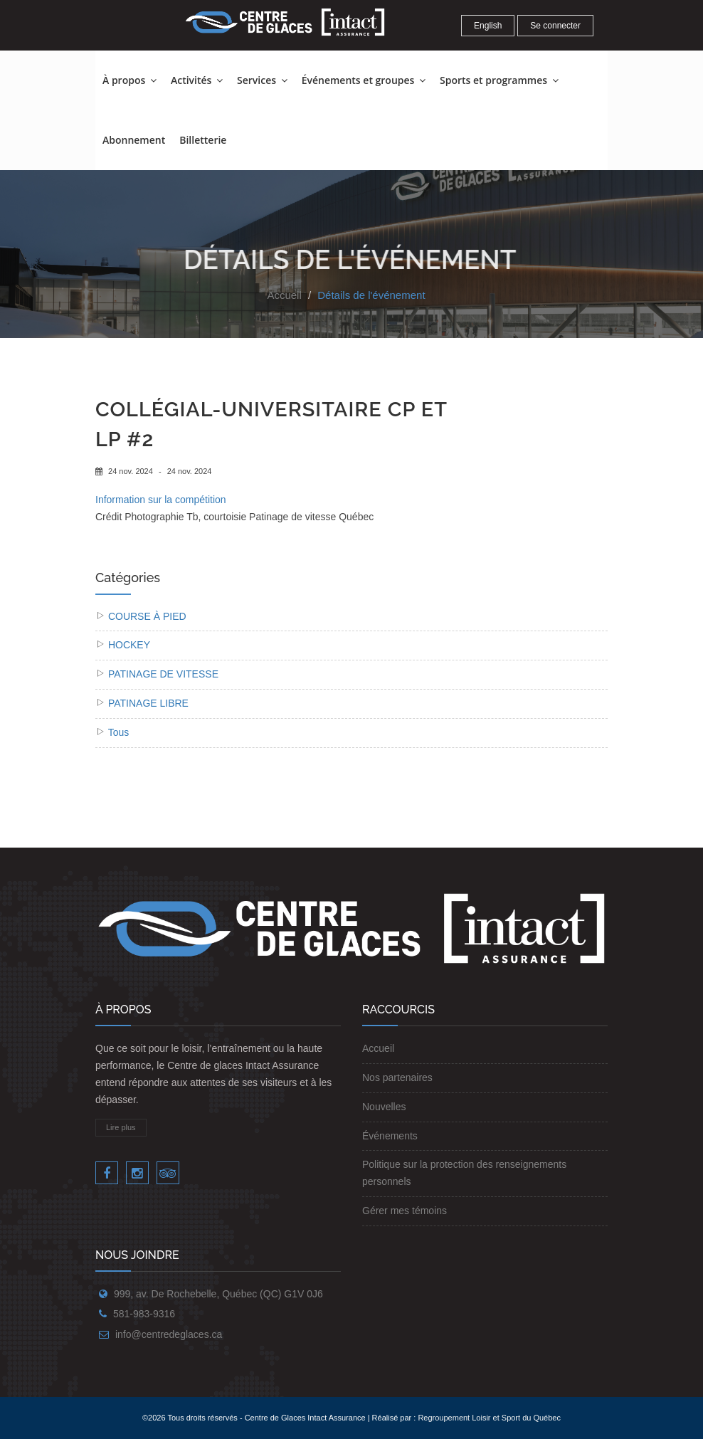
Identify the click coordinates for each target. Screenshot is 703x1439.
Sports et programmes (499, 80)
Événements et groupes (364, 80)
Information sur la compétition (160, 499)
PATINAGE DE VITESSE (163, 674)
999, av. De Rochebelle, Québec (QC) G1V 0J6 (218, 1294)
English (488, 26)
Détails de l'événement (371, 295)
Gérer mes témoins (404, 1210)
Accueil (284, 295)
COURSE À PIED (147, 616)
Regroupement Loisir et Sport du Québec (489, 1417)
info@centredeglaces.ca (168, 1334)
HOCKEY (129, 644)
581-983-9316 (144, 1313)
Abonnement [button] (133, 140)
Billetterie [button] (202, 140)
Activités (197, 80)
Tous (119, 732)
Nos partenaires (397, 1077)
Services (262, 80)
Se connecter (555, 26)
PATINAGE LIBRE (148, 703)
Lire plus (121, 1127)
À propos (129, 80)
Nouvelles (384, 1106)
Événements (390, 1136)
